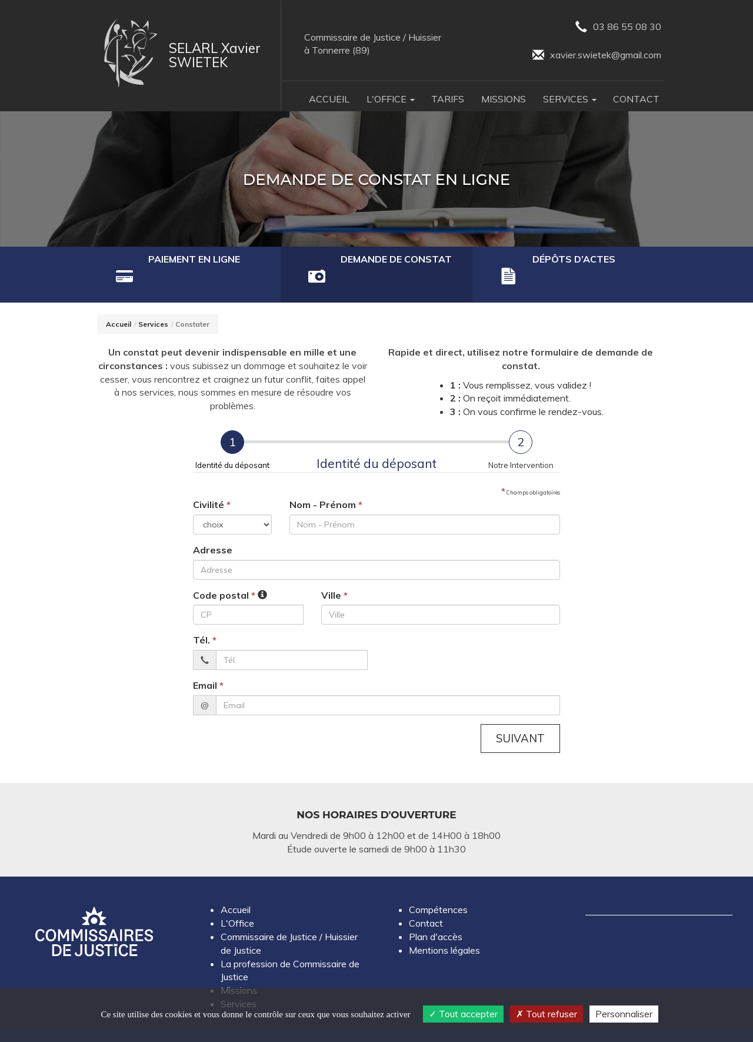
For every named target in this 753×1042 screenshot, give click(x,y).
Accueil (329, 99)
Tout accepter (463, 1014)
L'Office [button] (390, 99)
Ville (334, 571)
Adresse (212, 526)
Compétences (438, 886)
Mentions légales (444, 926)
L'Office (237, 899)
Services (153, 300)
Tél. (204, 616)
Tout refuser (546, 1014)
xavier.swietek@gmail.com (595, 56)
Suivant (519, 714)
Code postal (224, 571)
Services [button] (570, 99)
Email (208, 661)
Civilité (212, 480)
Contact (636, 99)
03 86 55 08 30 (617, 27)
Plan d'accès (435, 913)
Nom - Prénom (325, 480)
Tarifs (447, 99)
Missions (503, 99)
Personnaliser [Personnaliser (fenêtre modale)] (623, 1014)
